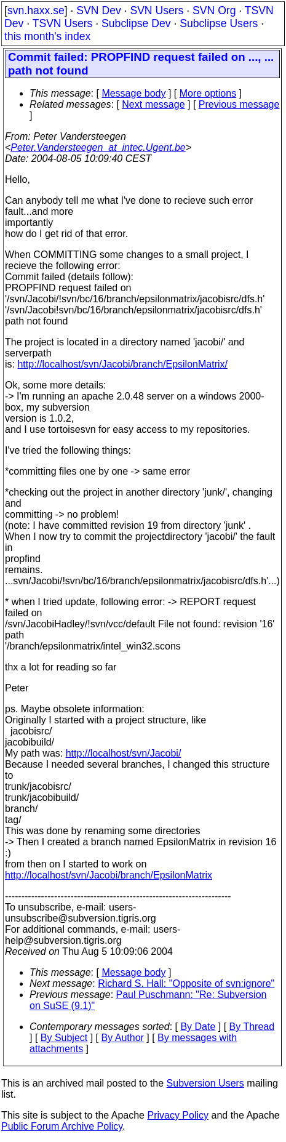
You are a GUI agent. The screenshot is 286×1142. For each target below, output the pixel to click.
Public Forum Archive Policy (61, 1126)
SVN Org (214, 10)
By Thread (252, 1026)
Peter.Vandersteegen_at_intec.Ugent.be (97, 147)
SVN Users (156, 10)
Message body (133, 93)
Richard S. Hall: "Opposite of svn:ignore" (186, 983)
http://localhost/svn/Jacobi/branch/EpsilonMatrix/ (122, 364)
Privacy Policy (178, 1115)
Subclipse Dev (135, 23)
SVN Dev (98, 10)
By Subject (64, 1037)
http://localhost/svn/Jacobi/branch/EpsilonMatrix (108, 875)
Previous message (239, 104)
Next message (153, 104)
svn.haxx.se (36, 10)
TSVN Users (63, 23)
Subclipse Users (219, 23)
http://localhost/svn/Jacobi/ (123, 753)
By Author (122, 1037)
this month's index (47, 36)
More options (208, 93)
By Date (197, 1026)
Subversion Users (205, 1083)
